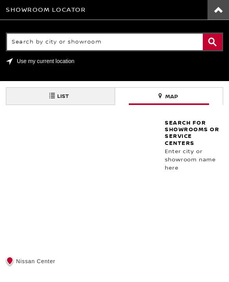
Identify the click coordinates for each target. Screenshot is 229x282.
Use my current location (45, 61)
